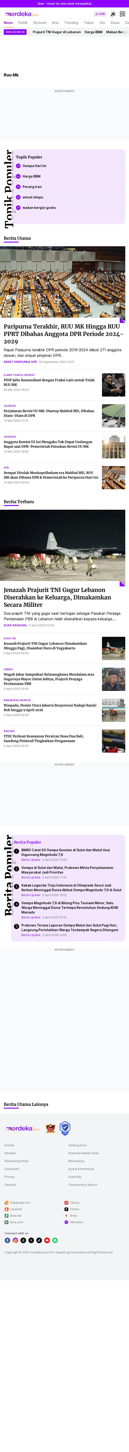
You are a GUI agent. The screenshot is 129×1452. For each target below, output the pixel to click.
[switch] (100, 14)
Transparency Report (82, 1184)
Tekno (89, 23)
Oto (102, 23)
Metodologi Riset (16, 1161)
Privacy (10, 1177)
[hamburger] (122, 14)
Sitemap (10, 1184)
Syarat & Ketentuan (81, 1169)
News (8, 23)
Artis (55, 23)
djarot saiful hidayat (19, 375)
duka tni (10, 638)
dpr (6, 467)
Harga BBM (95, 32)
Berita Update (31, 859)
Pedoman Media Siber (83, 1153)
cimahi (8, 669)
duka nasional (15, 625)
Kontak (9, 1145)
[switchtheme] (113, 14)
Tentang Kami (77, 1145)
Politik (23, 23)
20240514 (10, 405)
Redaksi (10, 1153)
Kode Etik (74, 1177)
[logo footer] (23, 1128)
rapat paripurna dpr (20, 362)
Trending (71, 23)
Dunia (115, 23)
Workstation (76, 1161)
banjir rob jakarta (17, 700)
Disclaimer (12, 1169)
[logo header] (22, 14)
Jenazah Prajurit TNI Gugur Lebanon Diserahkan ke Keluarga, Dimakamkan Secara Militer (57, 597)
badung (9, 731)
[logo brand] (50, 1128)
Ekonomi (39, 23)
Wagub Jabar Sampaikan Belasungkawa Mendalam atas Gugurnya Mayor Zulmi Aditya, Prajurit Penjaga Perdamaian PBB (49, 679)
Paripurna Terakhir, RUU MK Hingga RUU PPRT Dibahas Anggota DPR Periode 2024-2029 (63, 334)
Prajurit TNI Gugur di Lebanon (58, 32)
